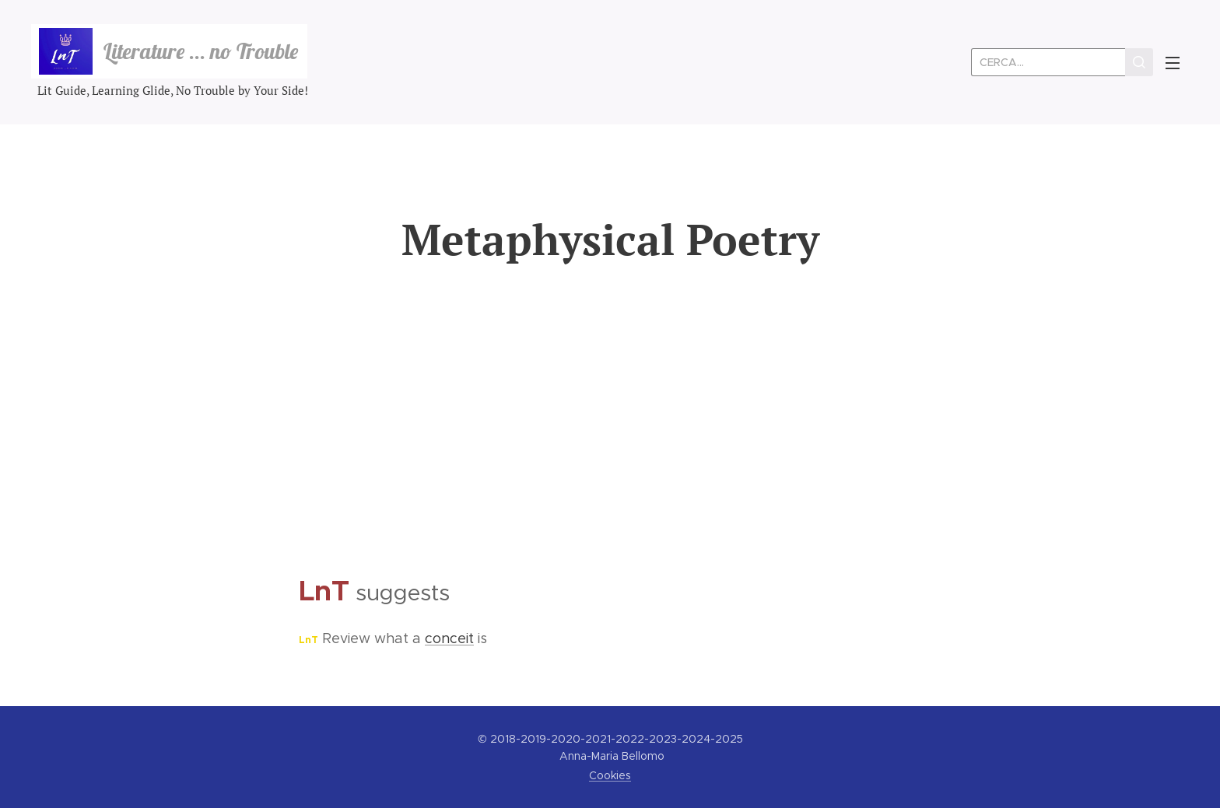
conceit (449, 638)
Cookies (610, 775)
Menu (1173, 63)
